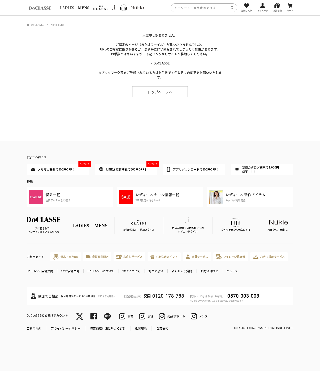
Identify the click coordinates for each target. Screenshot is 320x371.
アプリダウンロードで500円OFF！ (193, 169)
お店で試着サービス (269, 257)
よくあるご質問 (182, 271)
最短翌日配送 (97, 257)
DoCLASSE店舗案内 (40, 271)
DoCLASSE (162, 63)
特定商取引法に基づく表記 (107, 328)
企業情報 (162, 328)
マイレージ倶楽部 (230, 256)
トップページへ (160, 91)
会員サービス (197, 257)
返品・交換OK (65, 256)
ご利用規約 (34, 328)
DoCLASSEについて (101, 271)
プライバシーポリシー (65, 328)
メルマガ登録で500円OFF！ (60, 167)
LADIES (67, 7)
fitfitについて (131, 271)
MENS (83, 7)
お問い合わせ (209, 271)
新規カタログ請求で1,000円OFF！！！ (257, 169)
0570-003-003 (243, 296)
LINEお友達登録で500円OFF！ (128, 168)
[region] (160, 7)
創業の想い (155, 271)
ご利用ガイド (35, 257)
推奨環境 (141, 328)
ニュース (232, 271)
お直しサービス (129, 257)
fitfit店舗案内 (70, 271)
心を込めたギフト (164, 257)
